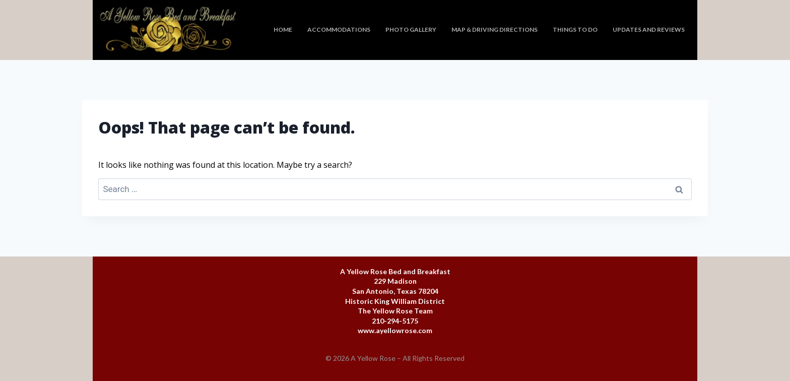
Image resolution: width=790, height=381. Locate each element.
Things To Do (575, 29)
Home (283, 29)
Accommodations (338, 29)
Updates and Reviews (649, 29)
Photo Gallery (410, 29)
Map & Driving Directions (494, 29)
